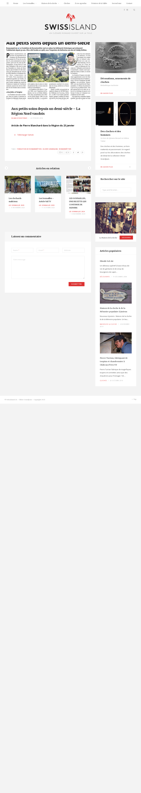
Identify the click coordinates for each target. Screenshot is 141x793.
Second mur (116, 3)
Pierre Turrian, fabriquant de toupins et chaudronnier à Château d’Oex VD (114, 361)
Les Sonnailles (28, 3)
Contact (129, 3)
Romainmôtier (65, 149)
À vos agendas (80, 3)
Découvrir (126, 237)
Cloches (67, 3)
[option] (18, 194)
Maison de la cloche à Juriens (113, 310)
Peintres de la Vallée (99, 3)
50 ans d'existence (19, 118)
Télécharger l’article (25, 135)
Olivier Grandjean (50, 149)
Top (133, 399)
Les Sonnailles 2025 (16, 205)
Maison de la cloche (49, 3)
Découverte (105, 277)
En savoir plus (107, 93)
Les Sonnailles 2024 (77, 211)
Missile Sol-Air (106, 261)
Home (15, 3)
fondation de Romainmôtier (29, 149)
